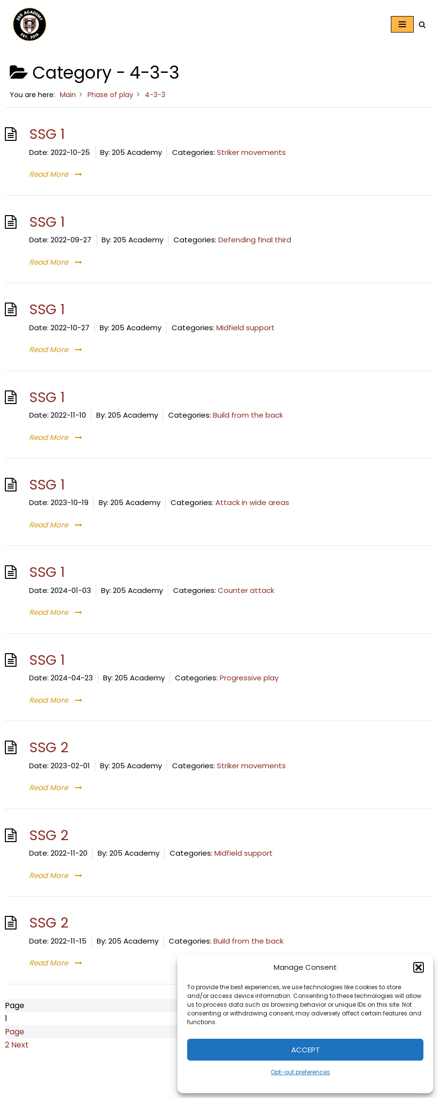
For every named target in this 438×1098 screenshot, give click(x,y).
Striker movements (251, 152)
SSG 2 (49, 747)
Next (20, 1044)
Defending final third (254, 240)
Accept (305, 1050)
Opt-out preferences (300, 1072)
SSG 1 (47, 134)
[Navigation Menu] (402, 24)
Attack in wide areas (252, 502)
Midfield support (245, 327)
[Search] (422, 24)
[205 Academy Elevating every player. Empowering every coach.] (27, 24)
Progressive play (249, 678)
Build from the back (248, 415)
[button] (418, 967)
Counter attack (246, 590)
